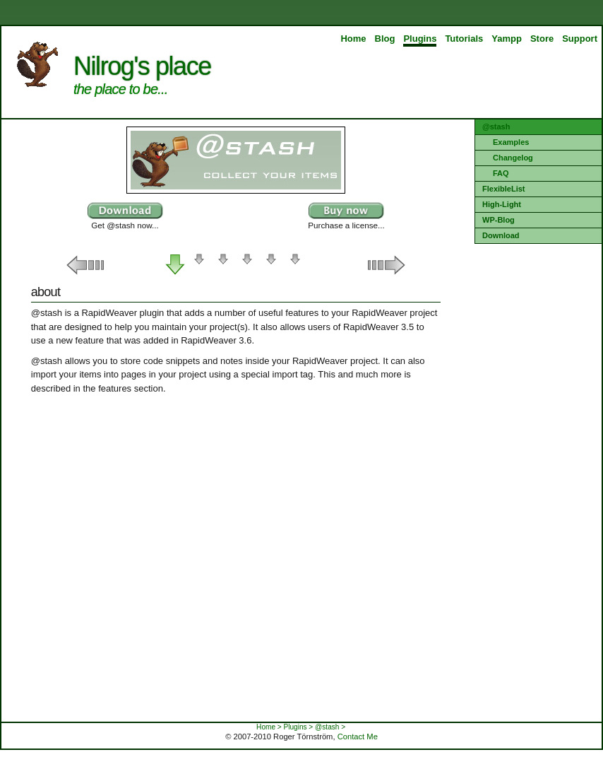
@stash (496, 126)
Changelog (513, 157)
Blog (385, 38)
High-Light (501, 204)
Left (87, 265)
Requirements (271, 265)
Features (199, 265)
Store (542, 38)
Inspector (247, 265)
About (175, 265)
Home (353, 38)
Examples (511, 142)
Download (501, 235)
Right (384, 265)
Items (223, 265)
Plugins (419, 38)
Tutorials (464, 38)
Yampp (506, 38)
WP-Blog (498, 220)
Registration (295, 265)
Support (579, 38)
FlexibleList (503, 188)
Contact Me (358, 736)
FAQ (501, 173)
